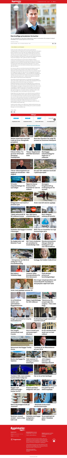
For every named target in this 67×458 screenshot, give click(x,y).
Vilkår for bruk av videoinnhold (30, 449)
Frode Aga (35, 432)
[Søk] (51, 1)
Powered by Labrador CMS (33, 456)
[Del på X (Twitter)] (54, 43)
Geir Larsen (50, 434)
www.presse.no (43, 442)
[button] (54, 119)
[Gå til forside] (16, 1)
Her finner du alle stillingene (33, 125)
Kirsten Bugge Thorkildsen (49, 433)
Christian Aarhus (34, 433)
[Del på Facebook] (52, 43)
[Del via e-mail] (55, 43)
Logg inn (48, 1)
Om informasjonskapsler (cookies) (31, 450)
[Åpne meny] (54, 1)
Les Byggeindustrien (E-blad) (42, 1)
